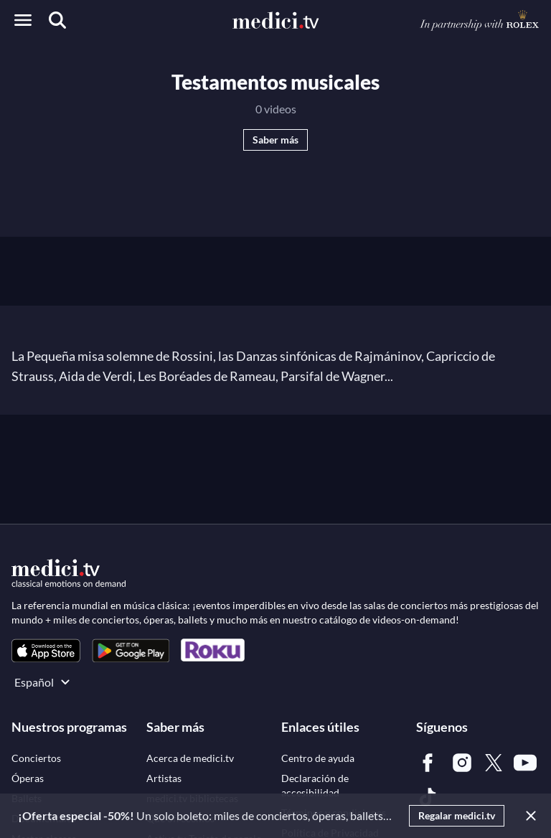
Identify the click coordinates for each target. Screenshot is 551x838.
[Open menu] (22, 20)
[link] (45, 650)
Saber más (275, 139)
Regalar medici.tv (456, 815)
